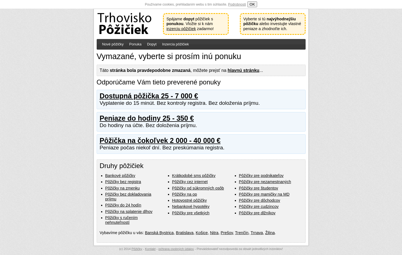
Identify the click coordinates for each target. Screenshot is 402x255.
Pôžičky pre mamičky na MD (264, 194)
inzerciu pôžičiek (181, 28)
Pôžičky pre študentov (258, 188)
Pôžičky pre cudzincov (259, 206)
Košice (202, 232)
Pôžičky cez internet (190, 181)
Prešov (227, 232)
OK (252, 4)
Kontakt (150, 249)
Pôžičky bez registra (123, 181)
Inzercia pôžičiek (175, 44)
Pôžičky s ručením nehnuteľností (121, 220)
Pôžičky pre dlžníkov (257, 213)
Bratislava (184, 232)
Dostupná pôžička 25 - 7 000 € (149, 96)
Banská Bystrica (159, 232)
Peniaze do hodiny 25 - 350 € (147, 118)
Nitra (214, 232)
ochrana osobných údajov (176, 249)
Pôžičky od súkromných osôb (198, 188)
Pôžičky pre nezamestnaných (265, 181)
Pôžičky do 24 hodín (123, 205)
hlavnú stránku (243, 70)
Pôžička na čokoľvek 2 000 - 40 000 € (160, 140)
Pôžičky (136, 249)
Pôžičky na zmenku (122, 188)
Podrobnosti (237, 4)
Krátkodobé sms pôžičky (194, 175)
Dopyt (152, 44)
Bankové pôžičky (120, 175)
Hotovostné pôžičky (189, 200)
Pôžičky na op (184, 194)
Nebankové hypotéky (190, 206)
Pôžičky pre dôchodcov (259, 200)
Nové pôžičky (113, 44)
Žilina (270, 232)
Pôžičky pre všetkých (190, 213)
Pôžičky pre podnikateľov (261, 175)
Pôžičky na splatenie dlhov (129, 211)
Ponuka (135, 44)
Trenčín (241, 232)
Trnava (257, 232)
